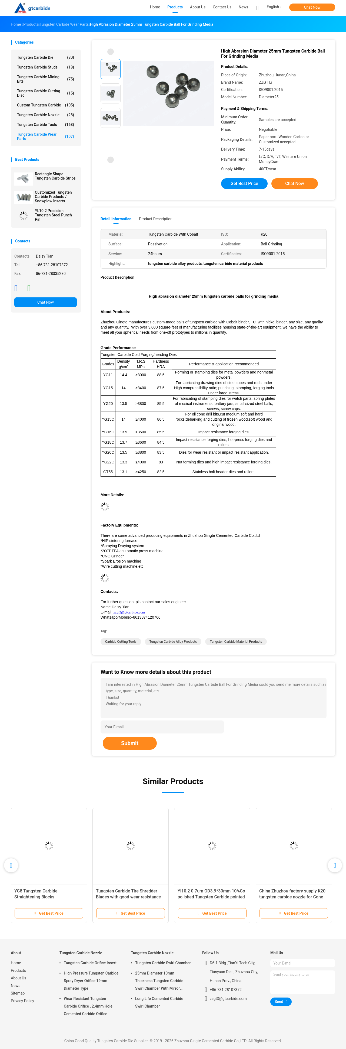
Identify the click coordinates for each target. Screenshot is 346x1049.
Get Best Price (244, 183)
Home (16, 963)
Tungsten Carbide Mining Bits (45, 79)
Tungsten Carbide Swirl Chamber (163, 963)
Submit (129, 743)
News (15, 985)
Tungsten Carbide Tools (45, 124)
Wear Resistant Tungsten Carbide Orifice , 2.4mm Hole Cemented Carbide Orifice (88, 1006)
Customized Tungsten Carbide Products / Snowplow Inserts (53, 196)
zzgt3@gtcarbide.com (129, 612)
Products (18, 970)
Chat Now (312, 7)
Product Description (155, 219)
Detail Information (116, 219)
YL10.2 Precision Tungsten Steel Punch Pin (53, 215)
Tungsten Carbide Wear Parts (45, 136)
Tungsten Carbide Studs (45, 67)
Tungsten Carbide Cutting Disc (45, 93)
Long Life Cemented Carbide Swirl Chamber (159, 1002)
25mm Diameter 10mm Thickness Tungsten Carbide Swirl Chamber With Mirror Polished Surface (159, 981)
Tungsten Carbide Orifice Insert (90, 963)
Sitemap (18, 993)
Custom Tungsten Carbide (45, 105)
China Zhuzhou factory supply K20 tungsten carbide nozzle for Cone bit (292, 896)
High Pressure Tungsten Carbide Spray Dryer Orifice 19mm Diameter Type (91, 980)
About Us (18, 978)
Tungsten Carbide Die (45, 57)
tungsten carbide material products (236, 642)
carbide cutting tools (121, 642)
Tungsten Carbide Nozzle (45, 115)
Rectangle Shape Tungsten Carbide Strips (55, 176)
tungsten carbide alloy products (173, 642)
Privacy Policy (22, 1001)
